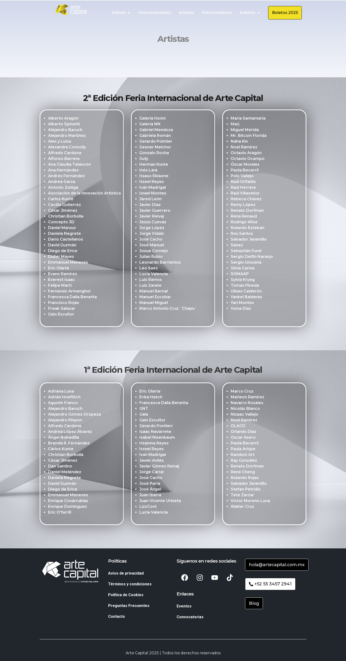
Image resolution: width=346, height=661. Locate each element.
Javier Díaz (150, 205)
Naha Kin (239, 142)
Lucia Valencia (153, 274)
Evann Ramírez (62, 274)
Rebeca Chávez (246, 199)
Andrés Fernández (66, 176)
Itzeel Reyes (151, 182)
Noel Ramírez (244, 148)
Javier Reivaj (151, 217)
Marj (235, 124)
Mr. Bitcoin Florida (248, 136)
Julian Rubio (151, 257)
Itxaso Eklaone (153, 176)
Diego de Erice (62, 251)
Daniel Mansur (62, 228)
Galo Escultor (61, 315)
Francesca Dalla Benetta (72, 297)
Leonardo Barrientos (160, 263)
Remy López (243, 205)
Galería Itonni (152, 119)
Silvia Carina (242, 269)
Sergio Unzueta (246, 263)
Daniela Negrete (64, 234)
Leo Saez (148, 269)
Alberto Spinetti (64, 124)
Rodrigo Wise (244, 222)
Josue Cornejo (153, 251)
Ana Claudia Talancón (69, 165)
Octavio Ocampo (248, 159)
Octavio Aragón (246, 153)
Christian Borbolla (65, 217)
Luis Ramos (150, 280)
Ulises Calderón (246, 292)
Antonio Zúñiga (63, 188)
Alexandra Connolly (67, 148)
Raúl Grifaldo (243, 182)
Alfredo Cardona (64, 153)
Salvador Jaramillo (249, 240)
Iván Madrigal (152, 188)
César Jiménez (62, 211)
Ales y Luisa (59, 142)
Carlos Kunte (61, 199)
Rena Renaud (244, 217)
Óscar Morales (245, 165)
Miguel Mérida (245, 130)
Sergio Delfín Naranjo (252, 257)
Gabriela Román (155, 136)
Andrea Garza (61, 182)
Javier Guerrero (154, 211)
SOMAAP (240, 274)
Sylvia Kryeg (243, 280)
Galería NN (150, 124)
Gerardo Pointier (155, 142)
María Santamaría (248, 119)
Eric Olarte (58, 269)
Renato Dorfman (247, 211)
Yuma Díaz (241, 309)
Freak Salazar (61, 309)
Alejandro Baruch (65, 130)
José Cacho (150, 240)
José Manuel (151, 245)
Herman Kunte (153, 165)
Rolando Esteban (247, 228)
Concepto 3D (61, 222)
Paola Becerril (245, 171)
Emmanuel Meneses (68, 263)
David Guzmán (62, 245)
